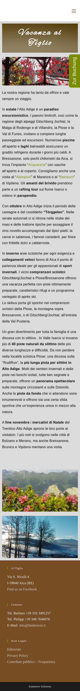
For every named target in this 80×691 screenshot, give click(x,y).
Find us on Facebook (22, 589)
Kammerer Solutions (40, 686)
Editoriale (14, 649)
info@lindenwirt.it (32, 625)
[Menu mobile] (74, 10)
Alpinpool (23, 177)
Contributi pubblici (21, 662)
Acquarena (36, 165)
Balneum (67, 177)
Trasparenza (46, 662)
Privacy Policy (17, 655)
